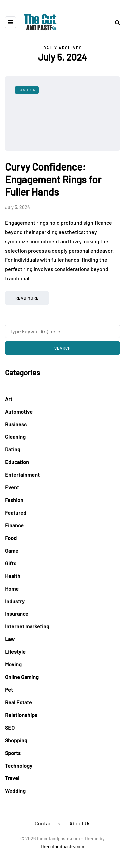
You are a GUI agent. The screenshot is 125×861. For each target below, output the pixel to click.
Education (17, 462)
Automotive (19, 411)
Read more (27, 298)
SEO (10, 727)
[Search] (62, 331)
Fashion (27, 90)
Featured (15, 512)
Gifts (10, 563)
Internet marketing (27, 626)
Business (16, 424)
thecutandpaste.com (62, 846)
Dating (12, 449)
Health (12, 576)
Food (11, 538)
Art (8, 399)
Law (10, 639)
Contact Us (47, 823)
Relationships (21, 715)
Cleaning (15, 436)
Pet (9, 689)
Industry (15, 601)
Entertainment (22, 474)
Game (11, 550)
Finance (14, 525)
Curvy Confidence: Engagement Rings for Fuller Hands (53, 179)
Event (12, 487)
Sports (13, 753)
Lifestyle (15, 651)
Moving (13, 664)
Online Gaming (22, 677)
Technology (18, 765)
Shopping (16, 740)
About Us (80, 823)
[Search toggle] (115, 22)
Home (12, 588)
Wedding (15, 790)
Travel (12, 778)
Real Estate (18, 702)
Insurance (16, 613)
